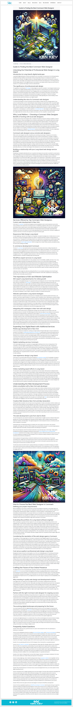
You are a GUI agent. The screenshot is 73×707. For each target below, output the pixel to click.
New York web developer (45, 313)
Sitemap (69, 703)
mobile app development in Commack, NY (32, 331)
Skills (22, 2)
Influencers (39, 2)
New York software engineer (38, 632)
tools (46, 396)
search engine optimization (26, 241)
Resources (28, 2)
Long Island (21, 223)
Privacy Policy (56, 703)
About (17, 2)
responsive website (44, 657)
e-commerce (20, 247)
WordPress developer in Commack (38, 684)
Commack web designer (50, 632)
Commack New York (39, 108)
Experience (46, 2)
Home (13, 2)
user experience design (41, 357)
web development (31, 128)
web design (28, 87)
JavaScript (29, 609)
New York (18, 570)
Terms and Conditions (63, 703)
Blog (33, 2)
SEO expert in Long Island (24, 644)
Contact (52, 2)
